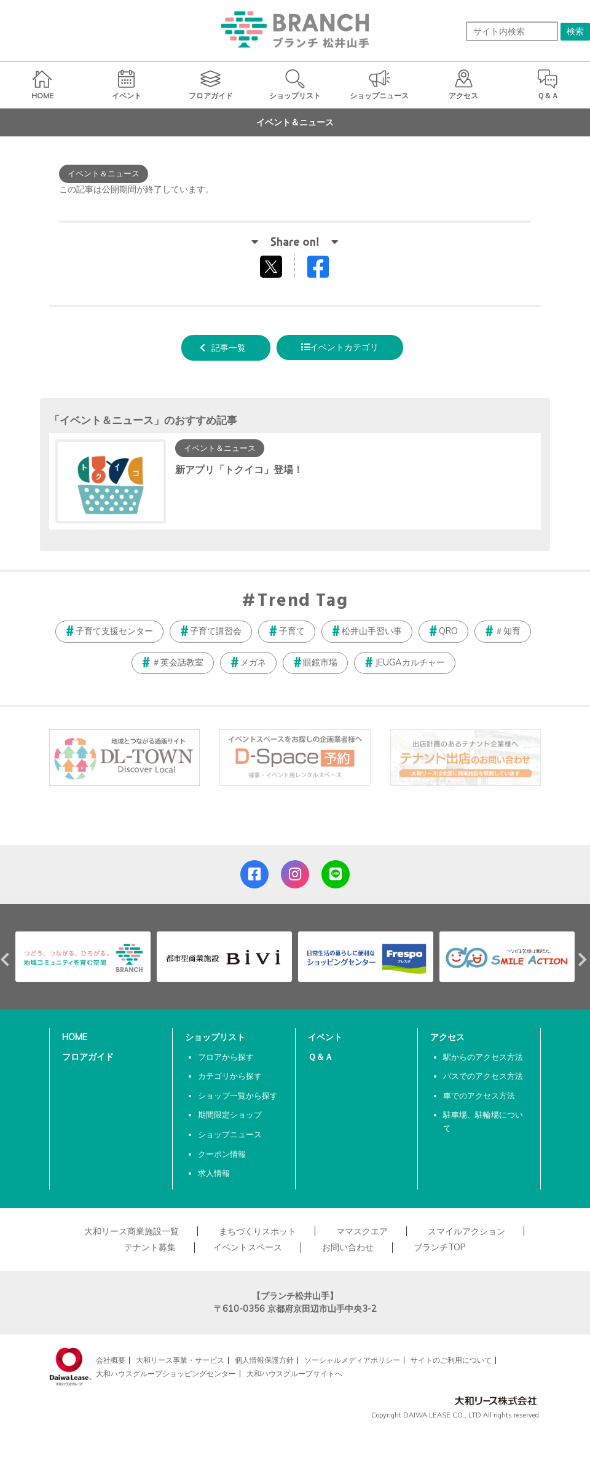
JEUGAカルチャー (410, 662)
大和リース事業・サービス (180, 1360)
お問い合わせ (348, 1247)
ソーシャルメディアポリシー (352, 1360)
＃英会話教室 (177, 662)
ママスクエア (362, 1231)
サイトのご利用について (451, 1360)
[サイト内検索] (512, 31)
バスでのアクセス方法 (483, 1076)
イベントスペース (247, 1247)
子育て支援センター (114, 631)
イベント (325, 1037)
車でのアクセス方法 (479, 1095)
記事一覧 (228, 347)
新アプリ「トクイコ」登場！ (239, 469)
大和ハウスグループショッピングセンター (166, 1373)
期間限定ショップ (230, 1114)
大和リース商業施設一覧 (131, 1231)
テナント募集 (150, 1247)
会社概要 (110, 1360)
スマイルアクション (466, 1231)
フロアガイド (88, 1056)
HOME (74, 1037)
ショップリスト (215, 1037)
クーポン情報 (222, 1154)
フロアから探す (226, 1057)
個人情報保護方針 (264, 1360)
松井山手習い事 (372, 631)
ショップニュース (230, 1134)
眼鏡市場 (320, 662)
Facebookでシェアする (325, 269)
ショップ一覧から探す (238, 1095)
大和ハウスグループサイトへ (294, 1373)
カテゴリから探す (230, 1076)
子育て (292, 631)
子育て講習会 (216, 631)
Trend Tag (303, 601)
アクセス (447, 1037)
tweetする (272, 266)
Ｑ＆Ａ (320, 1056)
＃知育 (508, 631)
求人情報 (214, 1173)
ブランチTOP (440, 1247)
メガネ (253, 662)
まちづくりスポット (257, 1231)
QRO (448, 631)
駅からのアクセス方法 (483, 1057)
